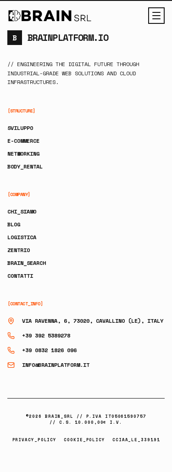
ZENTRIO (18, 250)
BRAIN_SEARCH (26, 263)
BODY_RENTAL (25, 166)
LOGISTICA (21, 237)
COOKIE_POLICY (84, 440)
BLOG (13, 224)
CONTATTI (20, 276)
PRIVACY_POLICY (34, 440)
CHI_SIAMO (21, 211)
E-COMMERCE (23, 141)
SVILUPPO (20, 128)
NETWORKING (23, 153)
